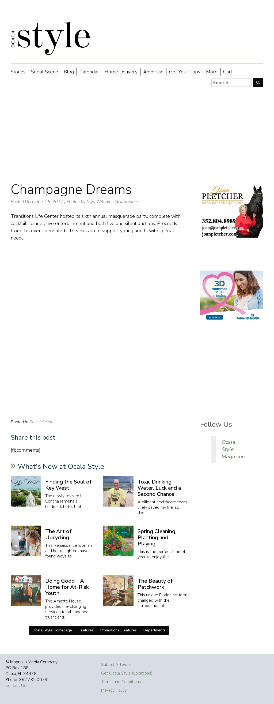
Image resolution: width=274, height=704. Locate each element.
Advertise (153, 72)
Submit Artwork (116, 665)
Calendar (89, 72)
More (212, 72)
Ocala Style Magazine (233, 449)
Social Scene (44, 72)
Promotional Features (118, 630)
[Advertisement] (137, 136)
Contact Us (15, 685)
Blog (69, 72)
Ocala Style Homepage (52, 630)
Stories (18, 72)
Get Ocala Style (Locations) (127, 673)
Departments (154, 630)
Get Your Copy (184, 72)
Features (86, 630)
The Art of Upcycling (58, 534)
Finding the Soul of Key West (68, 485)
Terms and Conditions (121, 682)
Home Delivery (121, 72)
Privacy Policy (114, 690)
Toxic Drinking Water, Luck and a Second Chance (159, 488)
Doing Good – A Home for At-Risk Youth (67, 587)
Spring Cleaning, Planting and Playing (157, 537)
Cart (227, 72)
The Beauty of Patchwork (155, 584)
